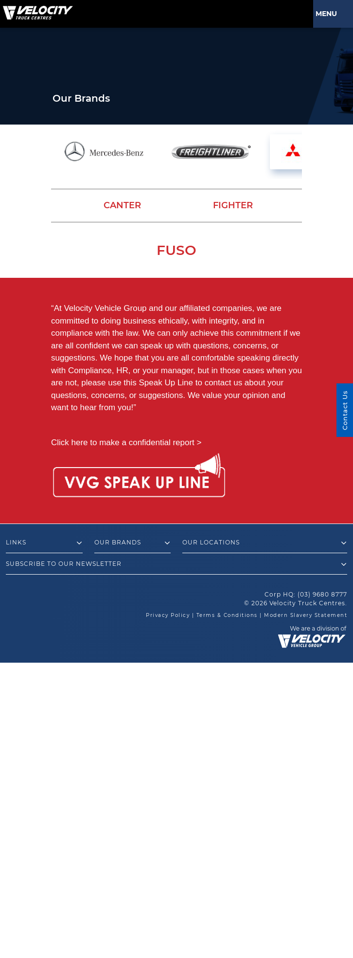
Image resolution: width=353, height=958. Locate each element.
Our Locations (264, 543)
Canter (122, 205)
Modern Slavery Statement (305, 615)
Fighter (233, 205)
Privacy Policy (168, 615)
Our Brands (132, 543)
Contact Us (345, 410)
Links (44, 543)
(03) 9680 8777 (322, 594)
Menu (328, 13)
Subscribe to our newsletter (176, 564)
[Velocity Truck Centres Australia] (36, 9)
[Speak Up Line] (139, 477)
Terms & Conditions (227, 615)
